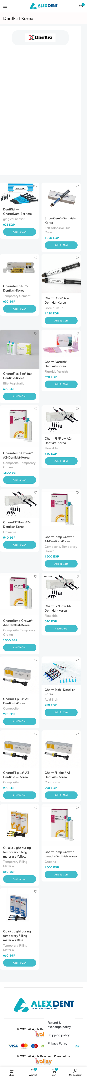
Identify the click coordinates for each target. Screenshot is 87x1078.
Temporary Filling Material (15, 864)
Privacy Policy (57, 1043)
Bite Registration (14, 383)
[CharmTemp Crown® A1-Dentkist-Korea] (61, 510)
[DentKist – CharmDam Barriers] (19, 194)
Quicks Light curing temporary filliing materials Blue (17, 935)
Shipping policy (58, 1035)
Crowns (50, 862)
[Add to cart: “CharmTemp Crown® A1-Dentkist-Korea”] (61, 563)
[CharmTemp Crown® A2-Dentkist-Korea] (19, 426)
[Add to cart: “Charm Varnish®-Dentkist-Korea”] (61, 384)
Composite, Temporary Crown (19, 465)
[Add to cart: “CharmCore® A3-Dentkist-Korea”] (61, 320)
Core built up (54, 308)
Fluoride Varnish (56, 371)
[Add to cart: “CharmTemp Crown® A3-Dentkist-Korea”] (19, 647)
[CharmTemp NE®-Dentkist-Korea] (19, 267)
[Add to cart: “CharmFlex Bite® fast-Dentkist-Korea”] (19, 396)
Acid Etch (51, 699)
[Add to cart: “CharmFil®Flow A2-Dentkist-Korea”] (61, 461)
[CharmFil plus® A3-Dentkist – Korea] (19, 749)
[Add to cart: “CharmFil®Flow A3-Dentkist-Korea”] (19, 545)
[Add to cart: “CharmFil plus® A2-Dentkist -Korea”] (19, 721)
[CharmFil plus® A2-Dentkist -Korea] (19, 675)
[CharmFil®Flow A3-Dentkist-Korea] (19, 503)
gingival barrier (14, 219)
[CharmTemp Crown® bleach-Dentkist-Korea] (61, 825)
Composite (11, 708)
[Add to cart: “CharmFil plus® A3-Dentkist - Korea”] (19, 795)
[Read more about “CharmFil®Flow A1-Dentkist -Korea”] (61, 628)
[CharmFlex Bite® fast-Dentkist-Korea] (19, 349)
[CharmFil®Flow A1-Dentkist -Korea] (61, 587)
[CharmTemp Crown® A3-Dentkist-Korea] (19, 594)
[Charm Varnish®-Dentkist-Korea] (61, 343)
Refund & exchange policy (59, 1025)
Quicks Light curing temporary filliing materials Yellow (17, 852)
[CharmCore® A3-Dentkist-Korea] (61, 273)
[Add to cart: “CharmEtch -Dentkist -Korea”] (61, 712)
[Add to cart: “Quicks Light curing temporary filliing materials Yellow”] (19, 879)
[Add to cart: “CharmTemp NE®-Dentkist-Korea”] (19, 309)
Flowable (51, 448)
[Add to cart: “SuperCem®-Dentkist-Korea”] (61, 245)
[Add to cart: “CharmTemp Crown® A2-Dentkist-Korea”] (19, 480)
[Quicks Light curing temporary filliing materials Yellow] (19, 823)
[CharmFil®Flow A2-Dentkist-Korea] (61, 419)
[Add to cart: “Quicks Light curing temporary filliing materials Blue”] (19, 963)
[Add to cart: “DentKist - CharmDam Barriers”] (19, 232)
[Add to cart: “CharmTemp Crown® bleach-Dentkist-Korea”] (61, 874)
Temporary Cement (16, 296)
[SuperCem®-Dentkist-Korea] (61, 198)
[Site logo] (43, 6)
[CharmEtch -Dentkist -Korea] (61, 670)
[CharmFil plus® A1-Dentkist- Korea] (61, 749)
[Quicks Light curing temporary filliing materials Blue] (19, 907)
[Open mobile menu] (5, 6)
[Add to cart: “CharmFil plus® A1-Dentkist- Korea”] (61, 795)
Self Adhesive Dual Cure (58, 230)
